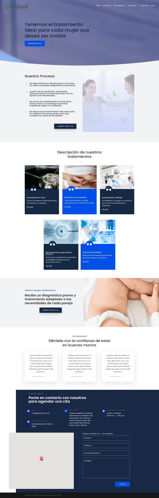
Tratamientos (118, 6)
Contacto (144, 6)
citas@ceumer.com (40, 413)
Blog (153, 6)
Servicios (132, 6)
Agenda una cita (65, 126)
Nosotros (107, 6)
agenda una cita (35, 43)
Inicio (98, 6)
